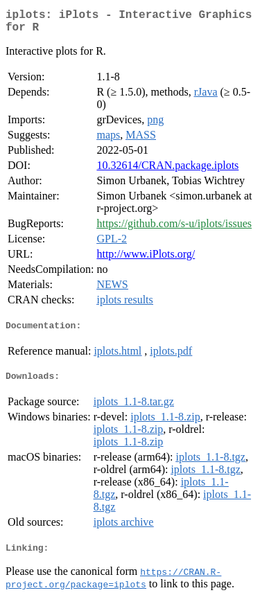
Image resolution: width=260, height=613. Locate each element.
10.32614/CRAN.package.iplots (167, 171)
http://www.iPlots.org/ (145, 259)
